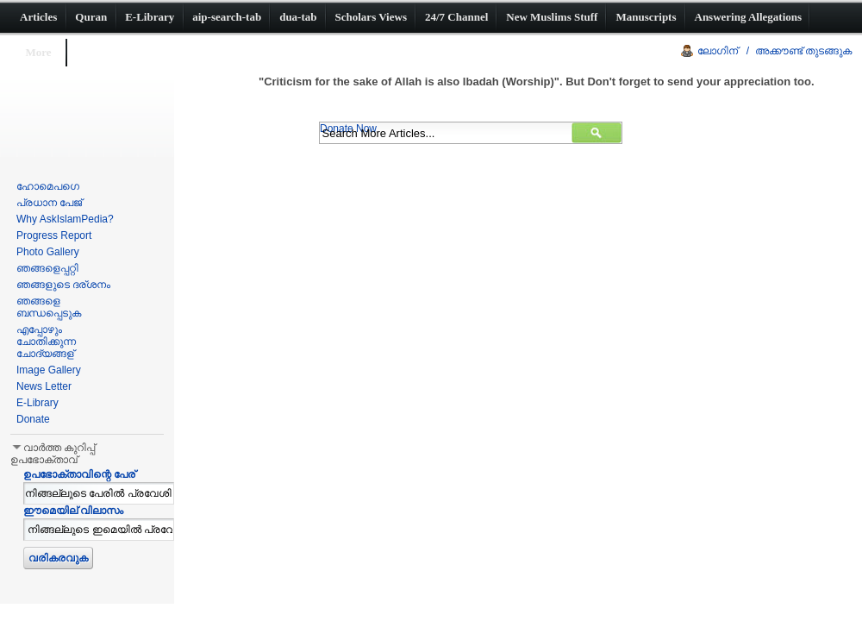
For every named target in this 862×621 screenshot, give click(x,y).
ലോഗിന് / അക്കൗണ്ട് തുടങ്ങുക (774, 51)
